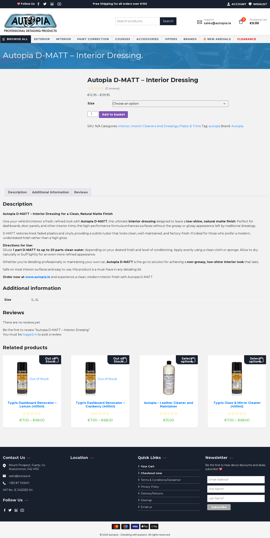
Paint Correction (93, 39)
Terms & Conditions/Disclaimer (161, 480)
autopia (214, 126)
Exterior (42, 39)
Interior (63, 39)
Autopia (237, 126)
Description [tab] (17, 192)
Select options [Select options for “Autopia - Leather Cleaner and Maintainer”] (187, 360)
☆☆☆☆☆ (103, 88)
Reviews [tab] (81, 192)
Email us (146, 507)
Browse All (17, 39)
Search (168, 21)
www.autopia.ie (37, 277)
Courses (122, 39)
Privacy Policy (150, 486)
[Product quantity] (92, 114)
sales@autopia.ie (217, 23)
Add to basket (113, 114)
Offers (171, 39)
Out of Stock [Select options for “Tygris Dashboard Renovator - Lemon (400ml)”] (50, 360)
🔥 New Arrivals (217, 39)
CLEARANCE (246, 39)
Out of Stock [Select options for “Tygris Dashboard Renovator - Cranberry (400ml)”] (118, 360)
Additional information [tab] (50, 192)
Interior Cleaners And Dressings (154, 126)
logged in (30, 334)
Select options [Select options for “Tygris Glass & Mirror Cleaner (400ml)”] (255, 360)
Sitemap (146, 500)
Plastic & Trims (190, 126)
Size (91, 103)
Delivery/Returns (152, 493)
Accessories (147, 39)
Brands (190, 39)
